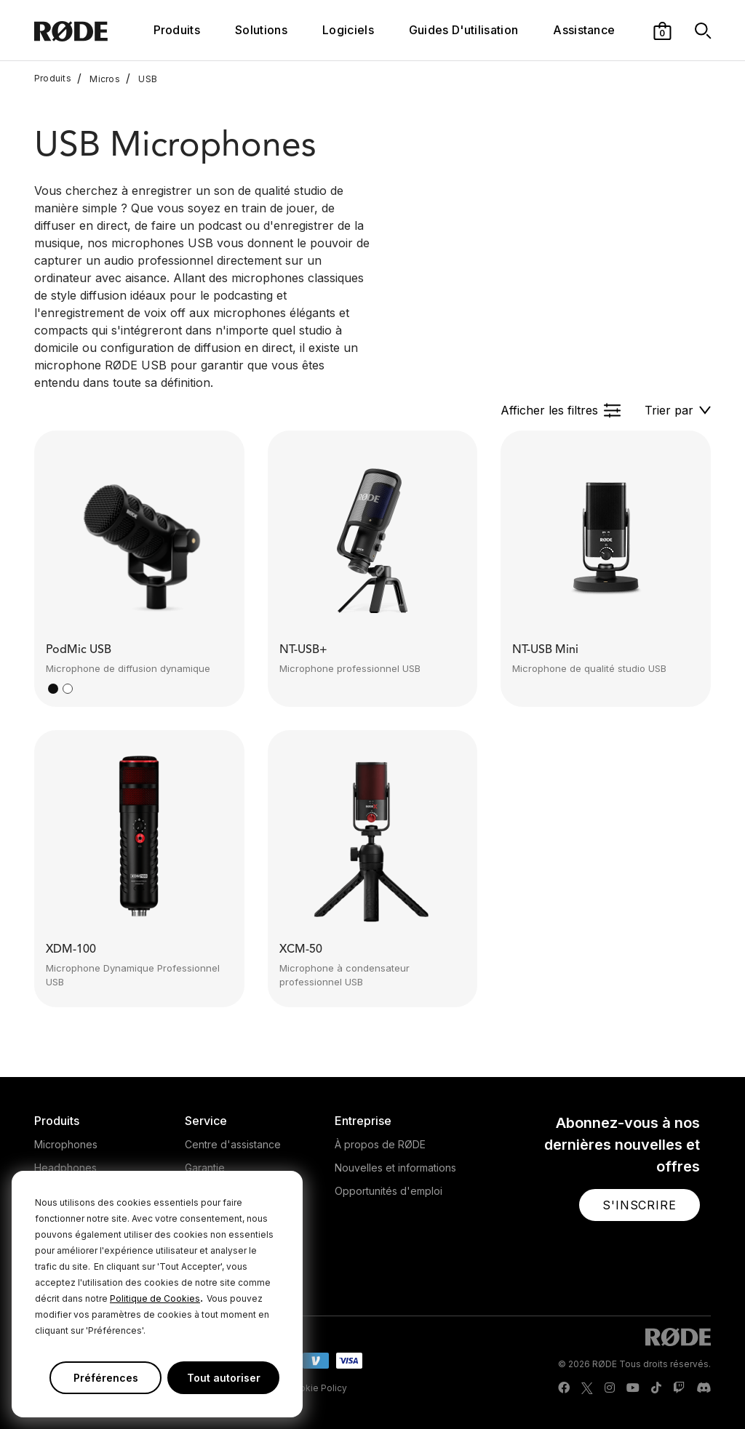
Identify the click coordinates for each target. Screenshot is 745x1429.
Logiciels (348, 30)
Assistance (584, 30)
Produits (52, 78)
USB (141, 78)
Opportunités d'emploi (388, 1191)
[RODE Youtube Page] (633, 1388)
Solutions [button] (261, 30)
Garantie (205, 1167)
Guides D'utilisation (463, 30)
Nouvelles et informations (395, 1167)
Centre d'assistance (233, 1144)
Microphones (65, 1144)
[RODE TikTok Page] (656, 1388)
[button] (662, 29)
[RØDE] (90, 30)
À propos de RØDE (380, 1144)
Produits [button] (177, 30)
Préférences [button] (105, 1378)
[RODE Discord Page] (703, 1388)
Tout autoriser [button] (223, 1378)
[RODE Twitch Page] (679, 1388)
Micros (98, 78)
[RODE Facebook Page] (564, 1388)
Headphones (65, 1167)
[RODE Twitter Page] (587, 1388)
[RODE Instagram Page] (610, 1388)
